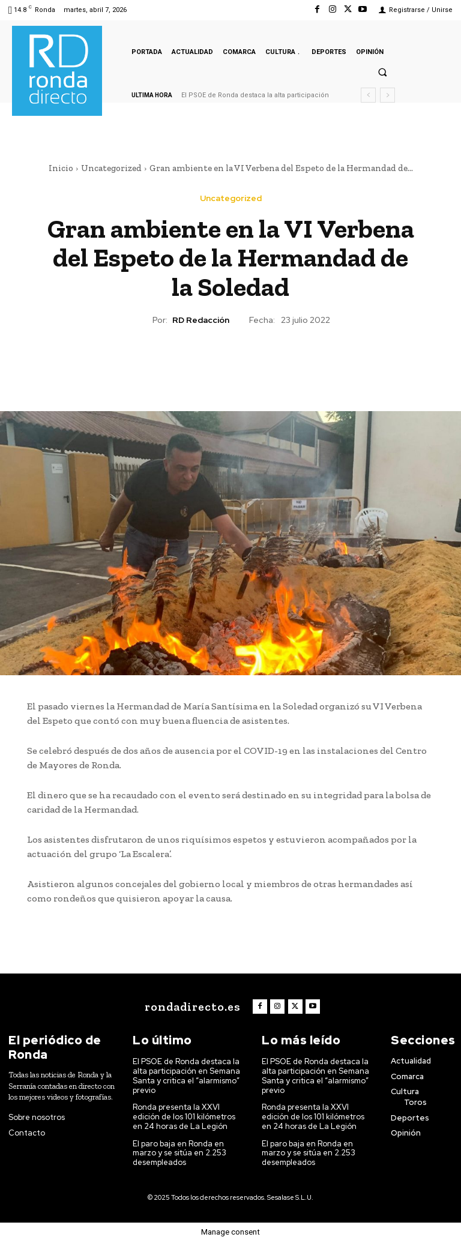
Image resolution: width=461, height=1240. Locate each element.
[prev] (368, 95)
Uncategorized (111, 168)
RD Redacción (200, 320)
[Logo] (191, 1006)
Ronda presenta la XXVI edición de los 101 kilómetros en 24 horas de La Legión (184, 1116)
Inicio (61, 168)
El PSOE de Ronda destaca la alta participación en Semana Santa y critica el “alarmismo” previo (187, 1075)
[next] (387, 95)
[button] (382, 72)
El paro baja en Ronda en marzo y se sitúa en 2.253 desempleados (180, 1151)
